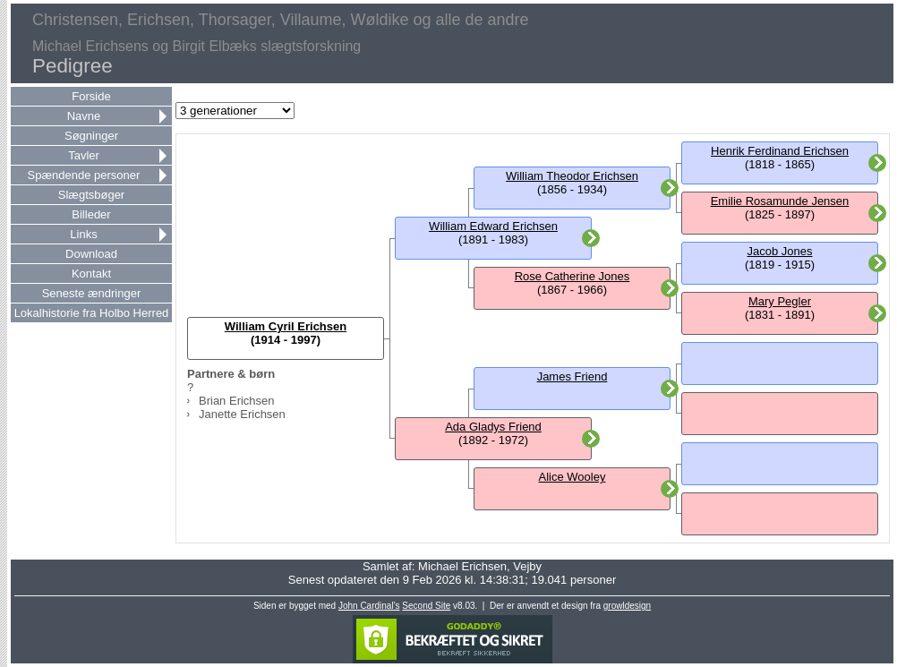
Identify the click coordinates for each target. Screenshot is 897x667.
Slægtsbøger (91, 194)
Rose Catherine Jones (572, 276)
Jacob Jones (780, 251)
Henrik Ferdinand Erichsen (780, 151)
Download (91, 254)
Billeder (91, 214)
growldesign (627, 606)
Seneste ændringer (91, 293)
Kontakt (91, 273)
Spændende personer (84, 175)
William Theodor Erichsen (572, 176)
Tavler (83, 155)
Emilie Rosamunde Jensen (780, 201)
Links (83, 234)
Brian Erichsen (237, 400)
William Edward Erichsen (493, 226)
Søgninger (91, 135)
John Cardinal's (369, 606)
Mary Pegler (779, 301)
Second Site (426, 606)
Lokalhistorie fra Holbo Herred (91, 313)
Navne (84, 116)
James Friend (572, 376)
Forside (91, 96)
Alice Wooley (572, 476)
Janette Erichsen (242, 414)
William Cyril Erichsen (285, 326)
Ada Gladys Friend (493, 426)
